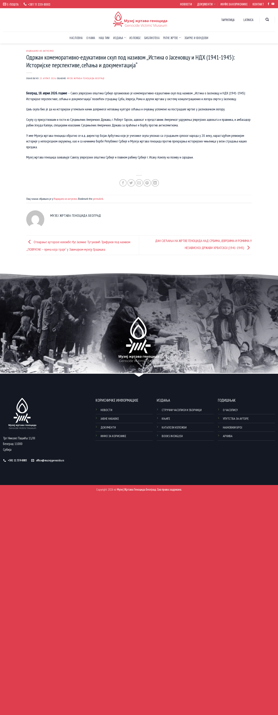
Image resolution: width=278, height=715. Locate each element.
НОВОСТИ (186, 4)
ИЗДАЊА (119, 37)
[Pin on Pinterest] (147, 183)
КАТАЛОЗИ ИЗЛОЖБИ (174, 427)
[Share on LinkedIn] (155, 183)
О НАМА (90, 37)
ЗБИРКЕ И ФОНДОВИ (196, 37)
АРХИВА (228, 436)
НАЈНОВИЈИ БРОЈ (232, 427)
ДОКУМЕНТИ (206, 4)
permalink (98, 199)
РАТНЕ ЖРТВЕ (172, 37)
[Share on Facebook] (123, 183)
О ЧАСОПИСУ (230, 410)
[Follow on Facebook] (268, 4)
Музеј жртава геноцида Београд (85, 78)
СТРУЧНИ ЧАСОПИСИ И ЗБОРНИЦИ (182, 410)
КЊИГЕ (166, 418)
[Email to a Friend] (139, 183)
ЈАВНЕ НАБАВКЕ (110, 418)
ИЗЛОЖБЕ (135, 37)
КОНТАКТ (258, 4)
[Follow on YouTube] (273, 4)
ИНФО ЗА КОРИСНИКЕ (234, 4)
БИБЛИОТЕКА (152, 37)
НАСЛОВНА (76, 37)
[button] (267, 19)
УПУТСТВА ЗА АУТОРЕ (236, 418)
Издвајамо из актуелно (40, 50)
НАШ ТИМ (104, 37)
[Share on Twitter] (131, 183)
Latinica (248, 19)
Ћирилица (228, 19)
